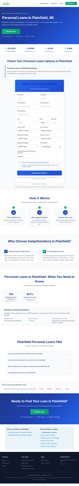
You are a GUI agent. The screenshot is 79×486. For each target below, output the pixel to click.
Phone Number (45, 103)
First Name (20, 95)
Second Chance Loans (27, 459)
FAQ (61, 3)
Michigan (18, 13)
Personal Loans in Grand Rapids (49, 437)
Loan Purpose (44, 126)
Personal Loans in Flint (47, 440)
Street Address (21, 110)
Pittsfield (49, 388)
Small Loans (24, 462)
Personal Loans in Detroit (47, 434)
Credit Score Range (23, 134)
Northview (58, 388)
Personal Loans (11, 13)
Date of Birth (44, 142)
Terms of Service (33, 161)
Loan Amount (21, 126)
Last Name (43, 95)
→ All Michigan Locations (48, 431)
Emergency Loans (26, 465)
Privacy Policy (45, 161)
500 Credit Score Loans (27, 467)
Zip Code (54, 118)
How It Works (44, 3)
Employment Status (23, 142)
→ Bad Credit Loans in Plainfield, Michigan (19, 431)
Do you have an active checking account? (26, 151)
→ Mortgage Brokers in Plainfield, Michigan (19, 434)
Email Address (21, 103)
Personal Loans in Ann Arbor (48, 442)
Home (3, 13)
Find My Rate (71, 3)
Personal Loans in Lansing (48, 445)
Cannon (67, 388)
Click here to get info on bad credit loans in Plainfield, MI (20, 388)
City (18, 118)
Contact (4, 465)
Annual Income (45, 134)
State (41, 118)
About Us (54, 3)
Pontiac (41, 388)
